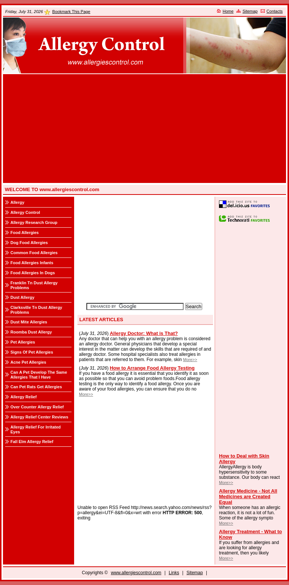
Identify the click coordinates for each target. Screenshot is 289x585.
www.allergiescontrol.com (136, 572)
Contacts (275, 11)
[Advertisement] (144, 128)
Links (174, 572)
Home (228, 11)
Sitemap (249, 11)
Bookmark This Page (71, 11)
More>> (226, 482)
